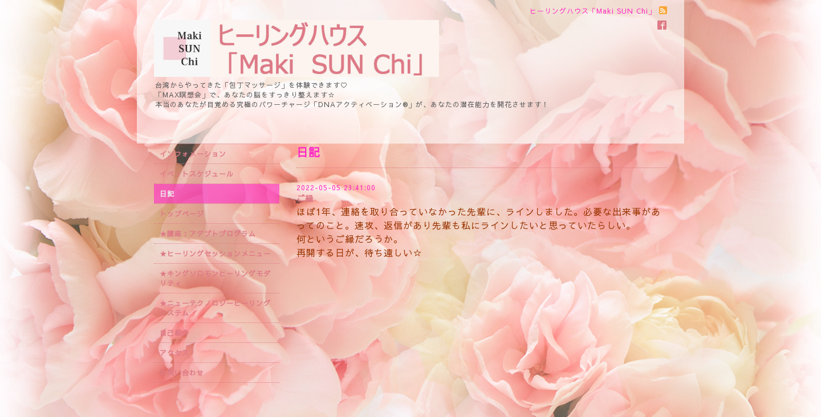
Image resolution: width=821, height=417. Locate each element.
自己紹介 (174, 332)
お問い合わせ (182, 372)
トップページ (182, 213)
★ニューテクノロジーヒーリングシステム (215, 308)
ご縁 (305, 198)
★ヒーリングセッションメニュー (215, 253)
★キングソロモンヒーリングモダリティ (215, 278)
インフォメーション (193, 153)
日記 (167, 193)
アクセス (174, 352)
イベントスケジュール (197, 173)
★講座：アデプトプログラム (208, 233)
